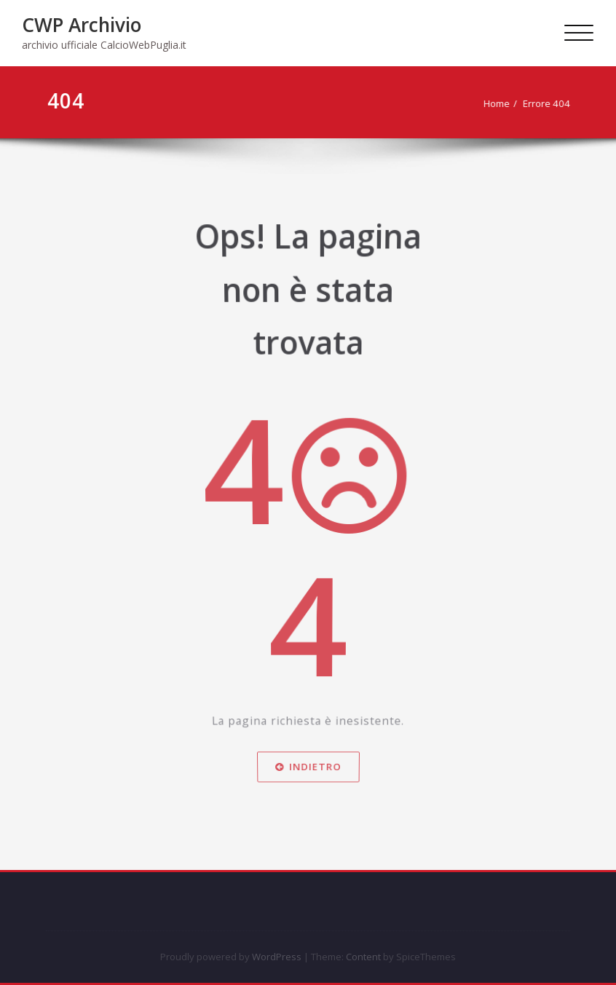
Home (500, 103)
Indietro (308, 800)
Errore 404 (550, 103)
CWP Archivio (81, 25)
